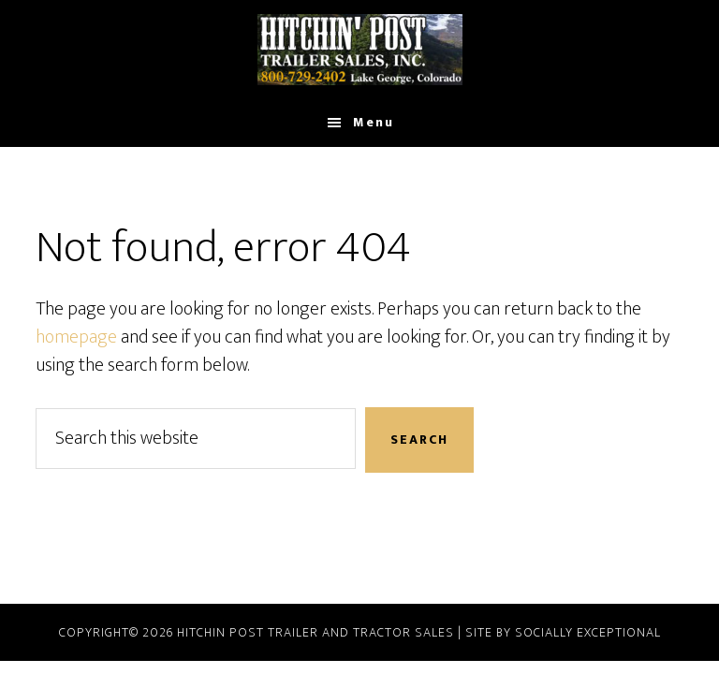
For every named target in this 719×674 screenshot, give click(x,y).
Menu (373, 122)
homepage (76, 337)
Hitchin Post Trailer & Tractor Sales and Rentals (359, 49)
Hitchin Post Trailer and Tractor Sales (315, 632)
